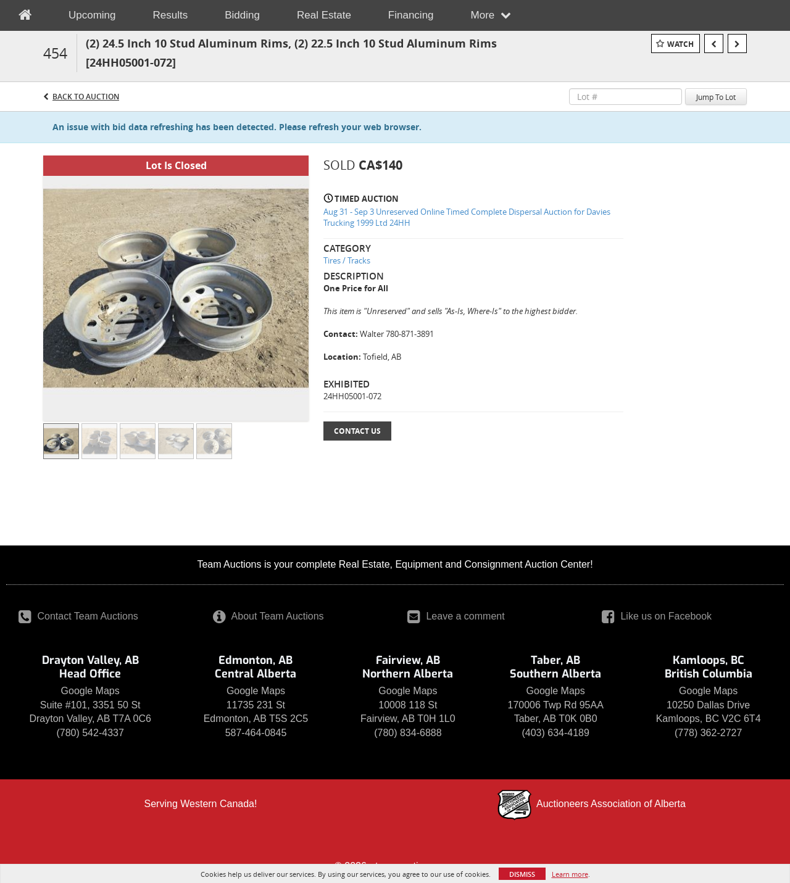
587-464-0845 (256, 733)
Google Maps (90, 691)
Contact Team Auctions (78, 616)
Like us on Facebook (657, 616)
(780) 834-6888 (407, 733)
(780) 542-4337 (89, 733)
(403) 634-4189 (555, 733)
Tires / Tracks (346, 260)
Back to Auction (85, 96)
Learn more (570, 874)
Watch (680, 44)
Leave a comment (456, 616)
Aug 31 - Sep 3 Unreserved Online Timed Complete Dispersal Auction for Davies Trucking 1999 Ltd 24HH (466, 217)
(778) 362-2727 (708, 733)
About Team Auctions (268, 616)
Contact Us (357, 431)
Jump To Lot (716, 97)
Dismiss (522, 874)
